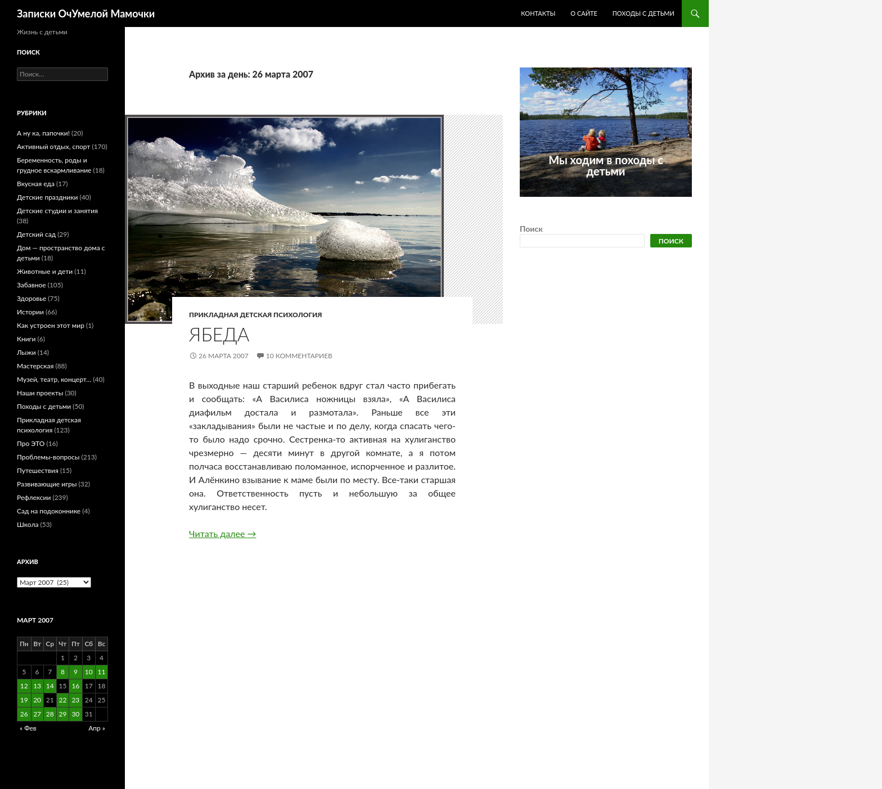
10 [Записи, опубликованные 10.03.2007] (89, 672)
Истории (30, 312)
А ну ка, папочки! (43, 133)
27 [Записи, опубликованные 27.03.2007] (37, 714)
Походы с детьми (643, 13)
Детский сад (36, 234)
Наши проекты (40, 393)
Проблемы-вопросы (48, 457)
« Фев (28, 728)
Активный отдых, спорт (53, 146)
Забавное (31, 285)
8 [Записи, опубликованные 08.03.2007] (63, 672)
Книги (26, 339)
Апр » (96, 728)
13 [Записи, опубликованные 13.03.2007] (37, 686)
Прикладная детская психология (255, 314)
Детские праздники (47, 197)
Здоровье (31, 298)
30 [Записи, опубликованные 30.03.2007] (75, 714)
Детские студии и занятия (57, 210)
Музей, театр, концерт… (54, 379)
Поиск (531, 228)
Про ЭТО (30, 443)
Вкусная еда (36, 183)
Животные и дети (45, 271)
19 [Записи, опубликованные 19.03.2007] (24, 700)
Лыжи (26, 352)
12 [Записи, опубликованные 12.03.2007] (24, 686)
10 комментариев (299, 355)
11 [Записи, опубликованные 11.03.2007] (102, 672)
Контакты (538, 13)
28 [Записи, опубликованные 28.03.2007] (50, 714)
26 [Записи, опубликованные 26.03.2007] (24, 714)
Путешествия (37, 470)
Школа (27, 524)
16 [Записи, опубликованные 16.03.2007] (75, 686)
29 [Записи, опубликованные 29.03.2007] (62, 714)
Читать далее (222, 533)
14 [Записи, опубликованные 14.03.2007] (50, 686)
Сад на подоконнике (48, 511)
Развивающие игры (46, 484)
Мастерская (35, 366)
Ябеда (219, 334)
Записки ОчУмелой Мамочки (86, 13)
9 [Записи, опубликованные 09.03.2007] (76, 672)
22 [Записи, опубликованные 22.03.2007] (62, 700)
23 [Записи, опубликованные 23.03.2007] (75, 700)
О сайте (583, 13)
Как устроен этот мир (50, 325)
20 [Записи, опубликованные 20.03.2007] (37, 700)
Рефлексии (34, 497)
